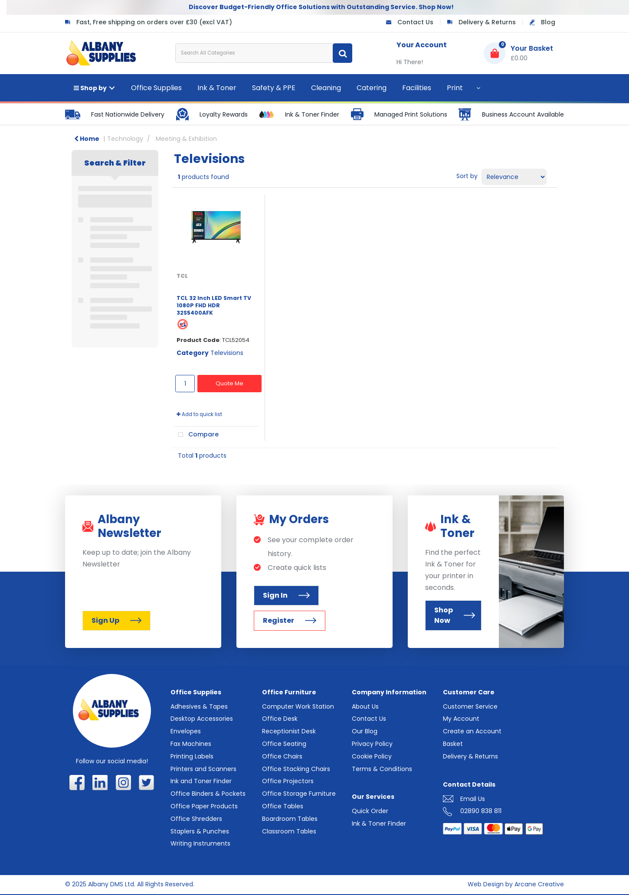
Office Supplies (156, 88)
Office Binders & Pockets (208, 793)
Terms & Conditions (382, 769)
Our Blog (364, 731)
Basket (453, 743)
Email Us (472, 798)
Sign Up (116, 620)
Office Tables (282, 806)
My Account (461, 718)
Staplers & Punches (199, 831)
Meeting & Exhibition (186, 138)
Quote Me (229, 383)
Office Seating (284, 743)
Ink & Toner (216, 88)
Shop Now (454, 615)
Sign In (286, 595)
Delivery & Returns (487, 22)
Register (289, 620)
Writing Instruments (200, 843)
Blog (548, 22)
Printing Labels (191, 756)
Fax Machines (190, 743)
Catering (372, 88)
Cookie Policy (372, 756)
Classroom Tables (289, 831)
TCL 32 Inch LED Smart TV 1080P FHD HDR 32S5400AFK (214, 305)
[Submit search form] (342, 53)
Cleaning (326, 88)
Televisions (226, 352)
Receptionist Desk (289, 731)
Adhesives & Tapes (199, 706)
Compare (196, 435)
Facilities (416, 88)
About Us (365, 706)
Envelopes (185, 731)
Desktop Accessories (201, 718)
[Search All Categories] (263, 53)
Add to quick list (199, 414)
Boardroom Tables (290, 818)
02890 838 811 (480, 811)
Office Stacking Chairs (296, 769)
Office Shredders (196, 818)
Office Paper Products (204, 806)
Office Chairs (282, 756)
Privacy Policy (372, 743)
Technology (125, 138)
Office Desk (280, 718)
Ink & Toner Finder (379, 823)
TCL (182, 276)
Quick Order (370, 811)
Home (86, 138)
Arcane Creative (539, 884)
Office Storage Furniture (299, 793)
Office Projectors (288, 781)
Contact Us (415, 22)
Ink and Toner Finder (201, 781)
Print (455, 88)
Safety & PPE (273, 88)
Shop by (90, 88)
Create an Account (472, 731)
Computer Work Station (298, 706)
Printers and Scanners (203, 769)
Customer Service (470, 706)
